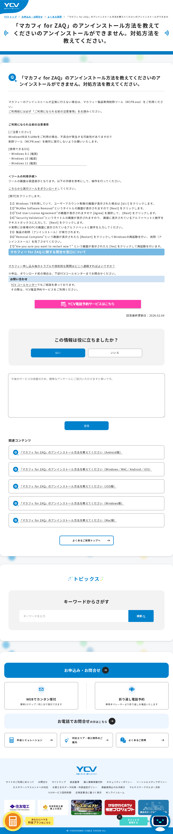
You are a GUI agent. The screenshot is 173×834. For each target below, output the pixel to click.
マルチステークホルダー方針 (144, 787)
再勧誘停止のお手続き (113, 787)
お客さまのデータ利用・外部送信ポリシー (74, 787)
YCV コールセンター (24, 285)
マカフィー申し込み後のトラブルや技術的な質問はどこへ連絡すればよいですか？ (61, 266)
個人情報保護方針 (93, 782)
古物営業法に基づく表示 (89, 792)
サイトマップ (59, 782)
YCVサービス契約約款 (60, 792)
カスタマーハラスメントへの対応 (30, 787)
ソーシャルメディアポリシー (151, 782)
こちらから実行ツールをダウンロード (32, 188)
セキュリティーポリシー (120, 782)
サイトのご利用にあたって (20, 782)
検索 (141, 616)
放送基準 (74, 782)
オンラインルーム (115, 792)
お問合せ (43, 782)
